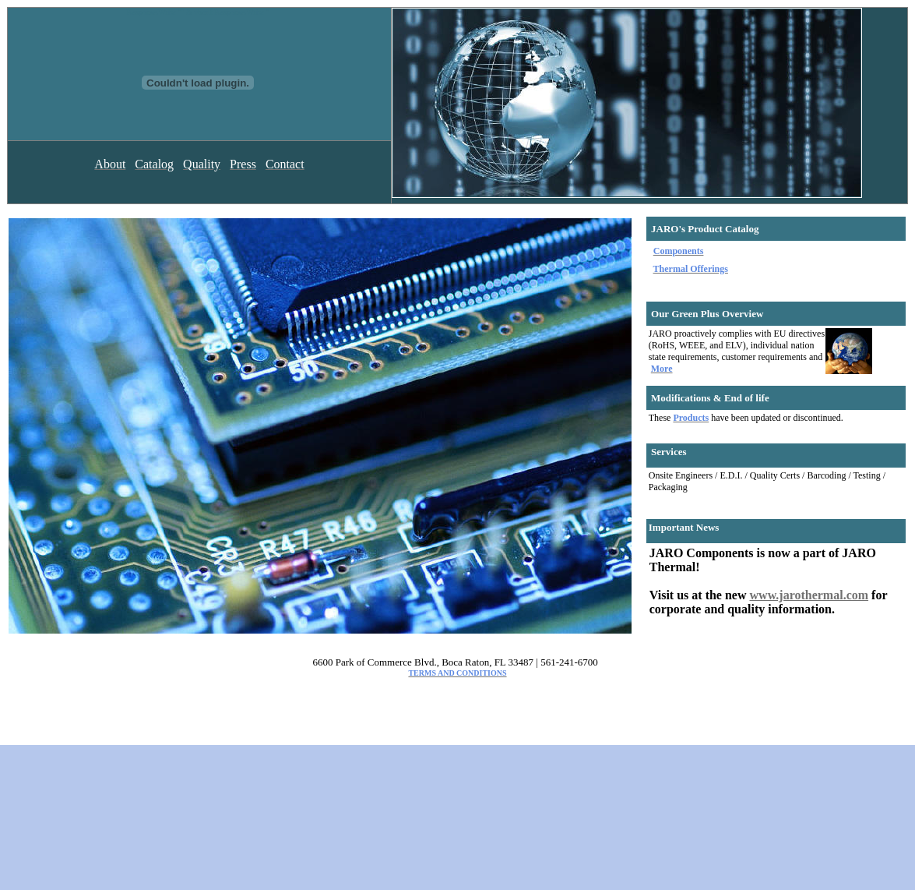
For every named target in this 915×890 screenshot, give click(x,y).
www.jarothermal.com (809, 595)
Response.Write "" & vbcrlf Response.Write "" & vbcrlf (198, 74)
